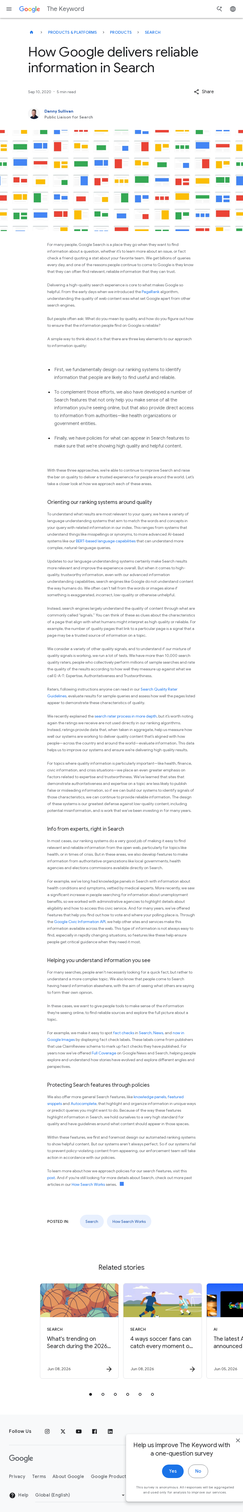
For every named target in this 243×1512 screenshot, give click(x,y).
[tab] (90, 1394)
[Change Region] (81, 1495)
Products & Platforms (72, 32)
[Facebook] (94, 1431)
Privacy (17, 1476)
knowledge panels (150, 1096)
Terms (39, 1476)
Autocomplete (83, 1103)
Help (18, 1495)
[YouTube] (79, 1431)
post (51, 1177)
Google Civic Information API (79, 921)
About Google (68, 1476)
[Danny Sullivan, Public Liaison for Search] (121, 114)
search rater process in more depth (125, 716)
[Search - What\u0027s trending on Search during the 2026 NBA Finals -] (79, 1330)
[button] (204, 92)
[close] (225, 1453)
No (186, 1483)
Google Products (110, 1476)
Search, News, (151, 1032)
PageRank (150, 291)
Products (121, 32)
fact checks (123, 1032)
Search (153, 32)
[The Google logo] (21, 1458)
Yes (160, 1483)
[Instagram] (47, 1431)
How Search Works (88, 1184)
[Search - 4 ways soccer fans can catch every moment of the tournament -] (162, 1330)
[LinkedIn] (110, 1431)
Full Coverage (104, 1053)
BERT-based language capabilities (106, 540)
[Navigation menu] (9, 9)
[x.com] (63, 1431)
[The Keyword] (31, 32)
